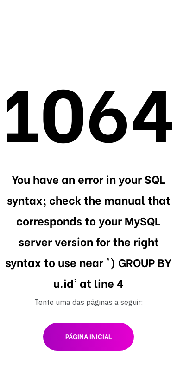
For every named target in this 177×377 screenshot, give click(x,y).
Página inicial (88, 336)
